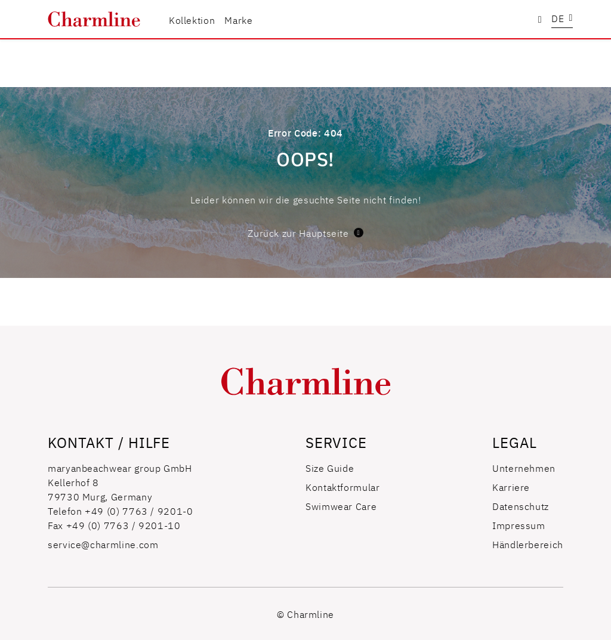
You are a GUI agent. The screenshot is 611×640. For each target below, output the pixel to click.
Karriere (511, 486)
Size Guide (330, 467)
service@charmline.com (103, 544)
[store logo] (94, 19)
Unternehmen (524, 467)
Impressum (518, 524)
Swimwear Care (341, 505)
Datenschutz (520, 505)
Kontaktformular (343, 486)
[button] (562, 19)
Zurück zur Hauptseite (305, 232)
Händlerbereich (527, 544)
